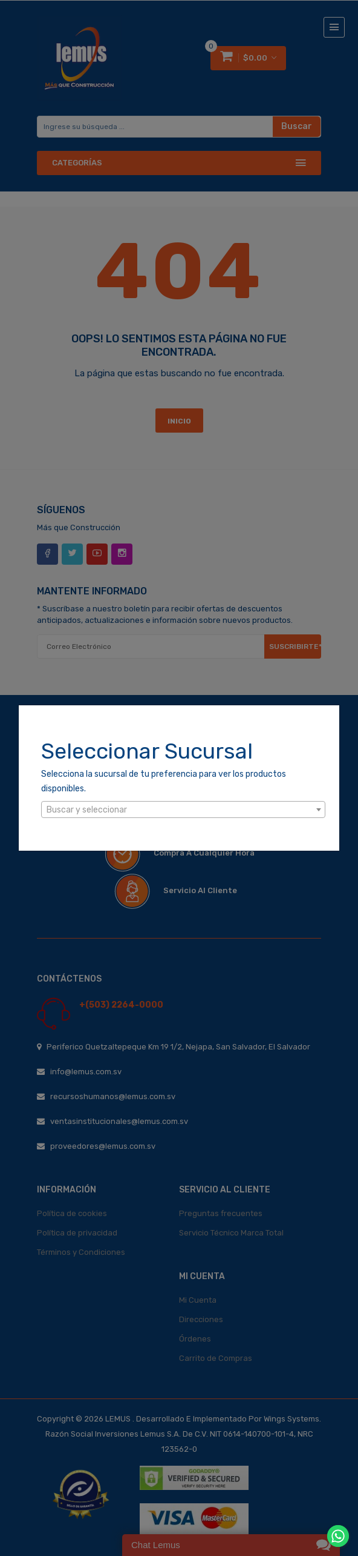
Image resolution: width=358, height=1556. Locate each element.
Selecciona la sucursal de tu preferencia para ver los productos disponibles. (163, 781)
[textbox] (183, 810)
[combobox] (183, 809)
